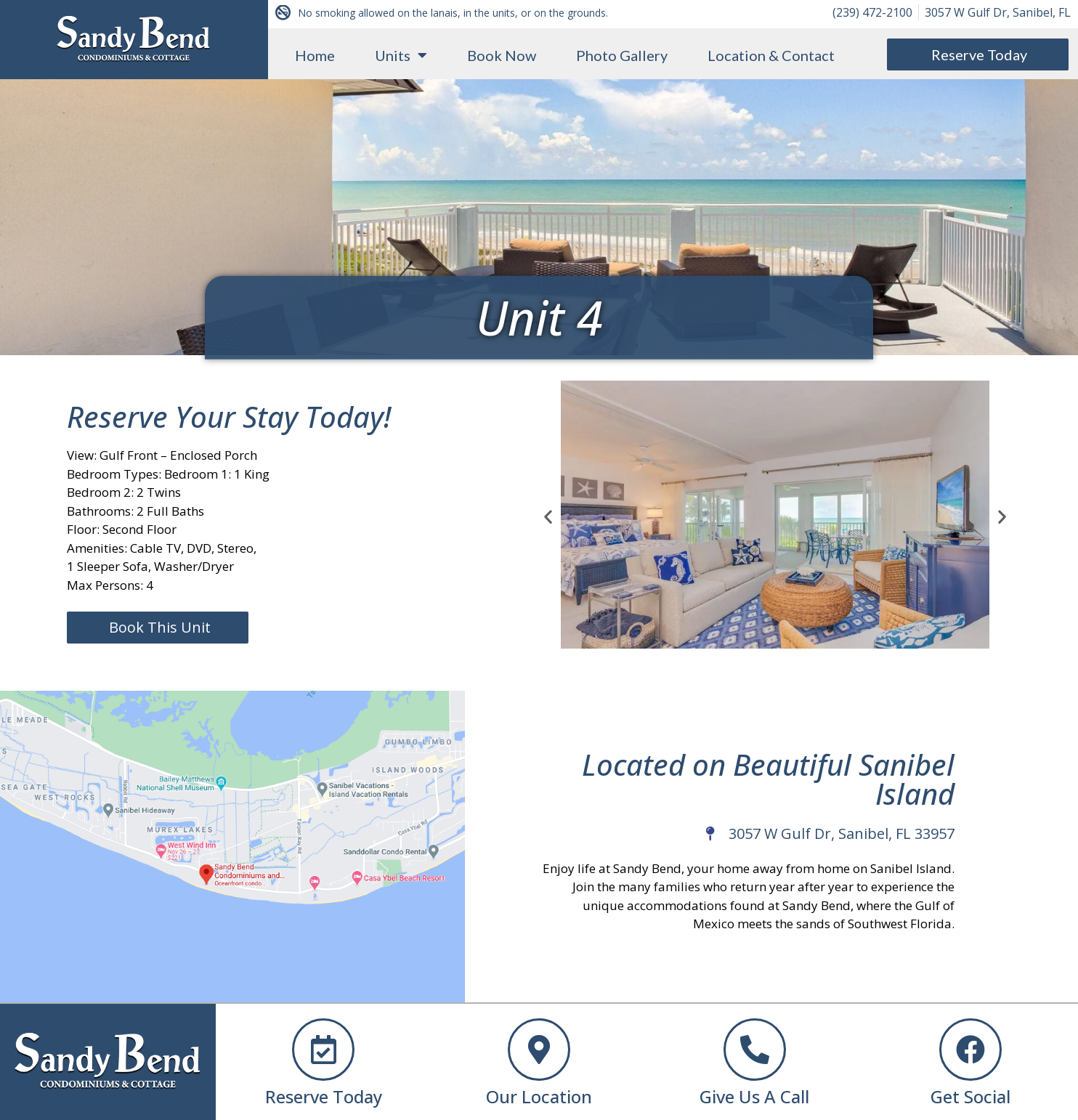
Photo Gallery (622, 55)
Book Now (501, 55)
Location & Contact (771, 55)
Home (315, 55)
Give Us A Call (754, 1096)
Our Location (539, 1096)
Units (401, 55)
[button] (548, 516)
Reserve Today (323, 1096)
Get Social (970, 1096)
